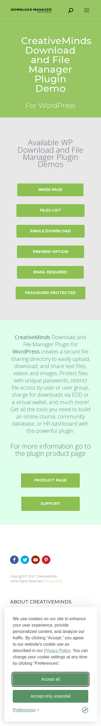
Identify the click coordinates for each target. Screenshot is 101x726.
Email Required (50, 272)
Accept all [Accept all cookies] (50, 679)
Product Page (50, 480)
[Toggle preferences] (26, 710)
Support (50, 503)
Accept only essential (50, 696)
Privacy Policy (57, 650)
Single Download (50, 231)
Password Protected (50, 292)
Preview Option (50, 251)
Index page (50, 189)
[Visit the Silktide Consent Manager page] (85, 710)
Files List (50, 210)
